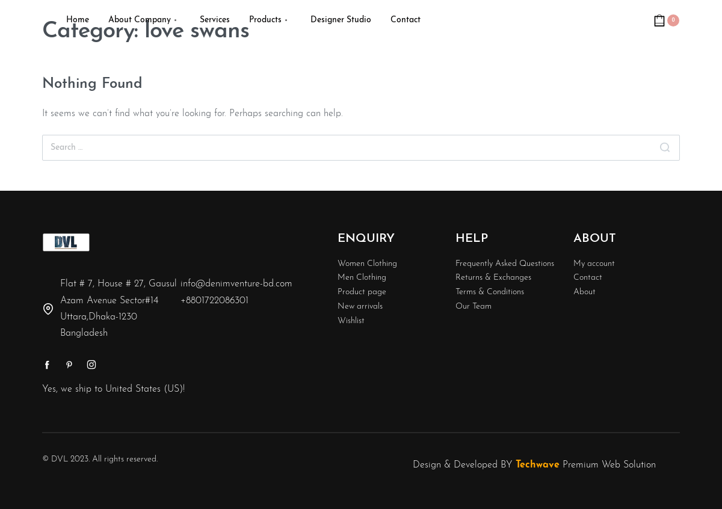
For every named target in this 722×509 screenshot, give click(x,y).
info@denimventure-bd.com (236, 284)
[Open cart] (666, 20)
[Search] (665, 148)
